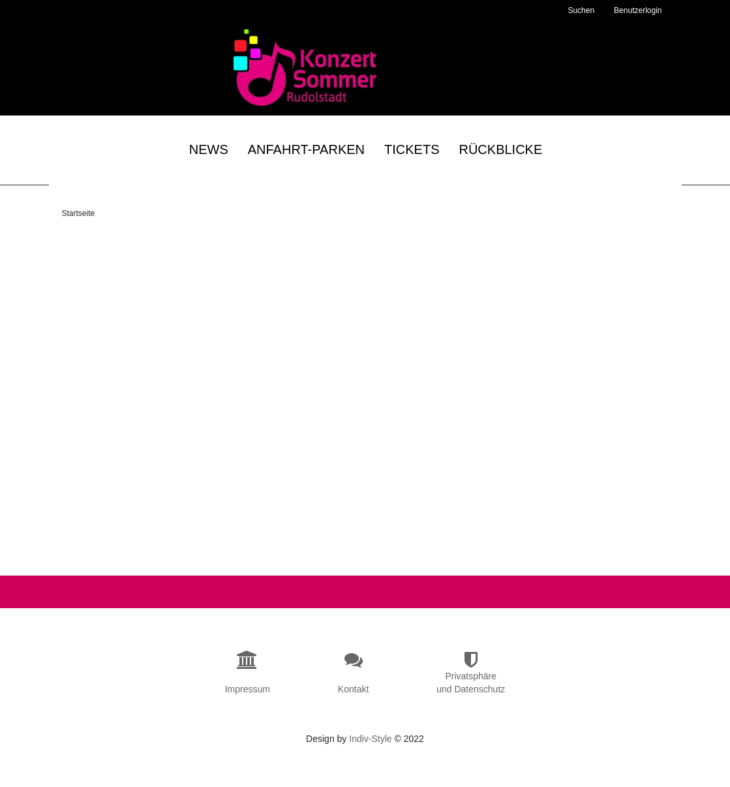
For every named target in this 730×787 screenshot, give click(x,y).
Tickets (411, 151)
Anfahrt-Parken (306, 151)
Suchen (581, 10)
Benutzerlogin (638, 10)
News (208, 151)
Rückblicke (500, 151)
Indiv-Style (370, 754)
